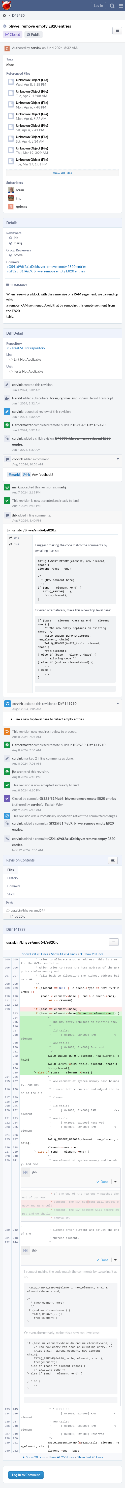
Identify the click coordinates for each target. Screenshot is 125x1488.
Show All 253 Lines (61, 1457)
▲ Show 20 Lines (33, 1457)
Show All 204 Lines (64, 954)
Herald (17, 398)
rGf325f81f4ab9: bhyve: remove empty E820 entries (46, 271)
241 (14, 538)
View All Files (62, 173)
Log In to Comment (26, 1475)
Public (35, 34)
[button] (121, 5)
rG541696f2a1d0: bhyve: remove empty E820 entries (46, 266)
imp (18, 198)
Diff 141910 (67, 703)
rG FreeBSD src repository (26, 348)
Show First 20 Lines (35, 954)
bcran (20, 190)
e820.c (20, 916)
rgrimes (21, 206)
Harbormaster (22, 425)
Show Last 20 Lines (90, 1457)
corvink (36, 48)
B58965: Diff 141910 (89, 745)
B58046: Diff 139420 (89, 425)
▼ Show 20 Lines (91, 954)
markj (18, 243)
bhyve (18, 255)
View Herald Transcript (96, 398)
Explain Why (54, 804)
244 (14, 544)
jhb (16, 237)
